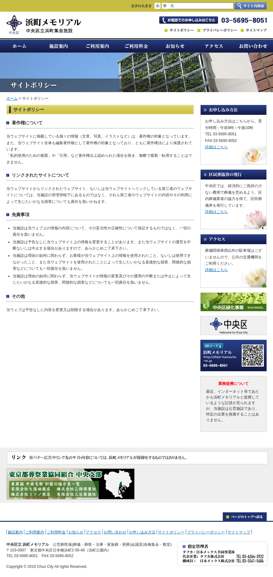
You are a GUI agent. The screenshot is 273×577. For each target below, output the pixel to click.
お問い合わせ (253, 45)
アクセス (213, 45)
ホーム (19, 45)
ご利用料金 (136, 45)
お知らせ (174, 45)
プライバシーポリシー (206, 532)
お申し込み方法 (142, 532)
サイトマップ (239, 532)
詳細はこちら (216, 147)
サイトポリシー (171, 532)
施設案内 (58, 45)
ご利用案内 (97, 45)
